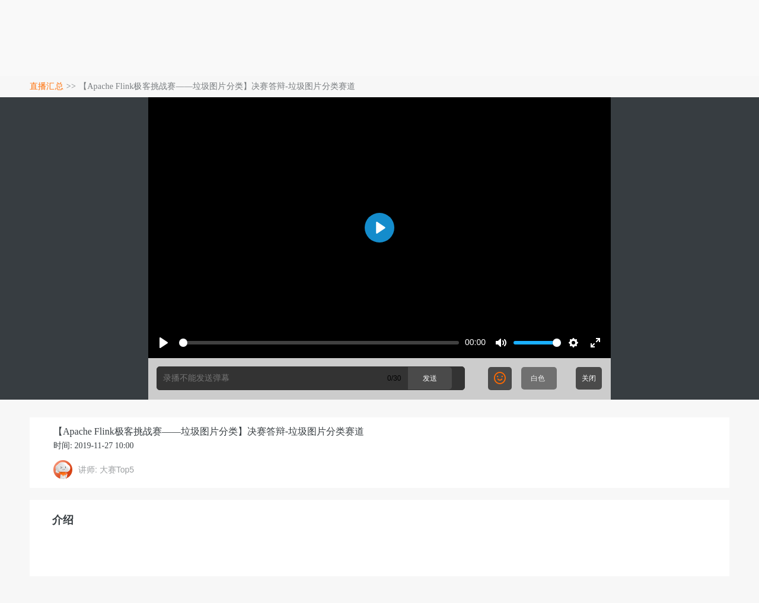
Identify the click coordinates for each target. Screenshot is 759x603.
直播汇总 (46, 86)
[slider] (319, 342)
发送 (430, 378)
